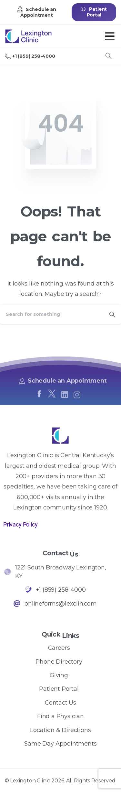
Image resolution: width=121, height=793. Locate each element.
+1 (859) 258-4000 (30, 56)
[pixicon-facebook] (39, 396)
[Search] (52, 314)
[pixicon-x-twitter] (51, 399)
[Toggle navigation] (109, 36)
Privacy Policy (20, 524)
